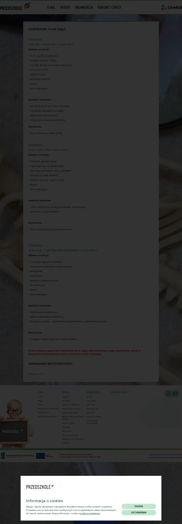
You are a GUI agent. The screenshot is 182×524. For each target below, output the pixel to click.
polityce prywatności (90, 513)
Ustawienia (138, 512)
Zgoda (138, 506)
